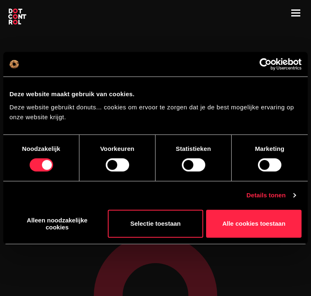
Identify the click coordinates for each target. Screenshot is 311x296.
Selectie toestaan (155, 223)
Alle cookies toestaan (253, 223)
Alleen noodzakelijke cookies (57, 224)
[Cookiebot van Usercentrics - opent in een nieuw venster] (266, 64)
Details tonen (265, 195)
